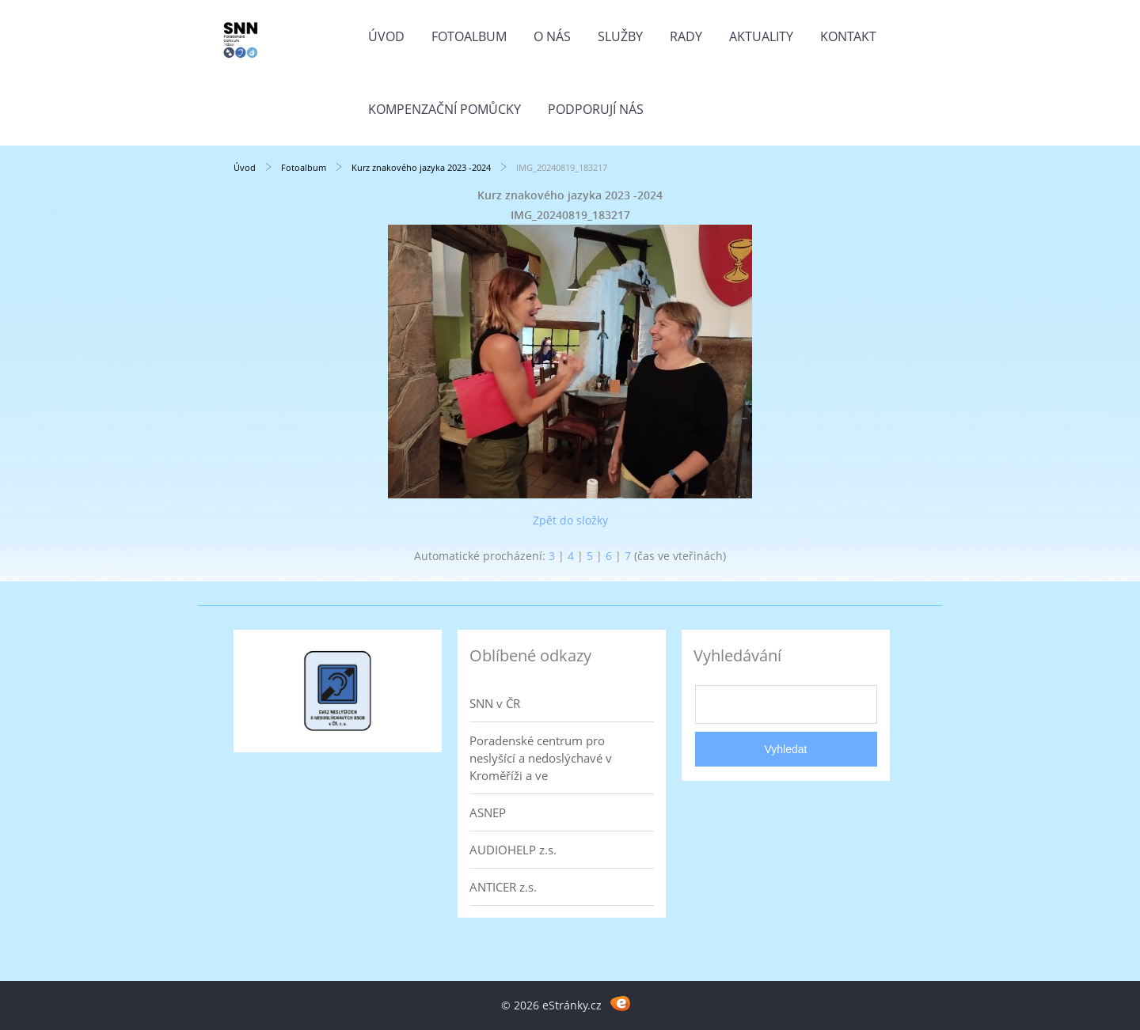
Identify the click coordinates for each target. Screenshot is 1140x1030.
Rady (686, 36)
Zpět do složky (570, 520)
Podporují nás (596, 109)
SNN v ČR (494, 703)
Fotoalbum (469, 36)
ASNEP (487, 812)
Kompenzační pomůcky (444, 109)
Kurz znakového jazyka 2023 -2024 (421, 167)
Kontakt (848, 36)
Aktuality (761, 36)
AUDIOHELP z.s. (513, 850)
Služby (620, 36)
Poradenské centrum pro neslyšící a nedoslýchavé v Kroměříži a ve (540, 758)
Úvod (386, 36)
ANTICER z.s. (503, 887)
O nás (552, 36)
